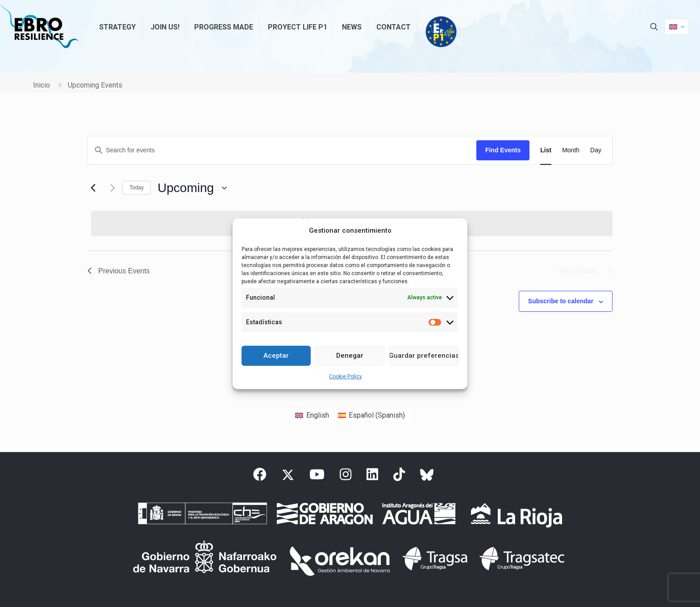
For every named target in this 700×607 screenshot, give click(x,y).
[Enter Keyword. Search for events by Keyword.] (282, 150)
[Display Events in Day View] (595, 150)
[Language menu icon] (676, 27)
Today (136, 187)
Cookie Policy (345, 376)
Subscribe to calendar (560, 301)
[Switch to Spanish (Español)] (371, 415)
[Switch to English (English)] (312, 415)
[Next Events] (110, 188)
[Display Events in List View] (545, 150)
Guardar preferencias (423, 356)
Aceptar (276, 356)
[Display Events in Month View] (570, 150)
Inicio (41, 85)
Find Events (503, 150)
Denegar (349, 356)
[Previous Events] (93, 188)
